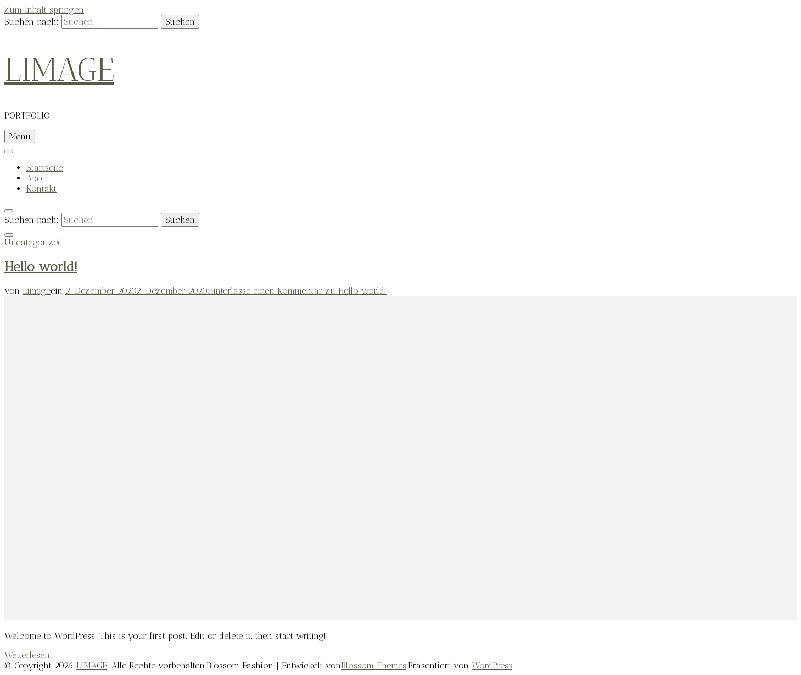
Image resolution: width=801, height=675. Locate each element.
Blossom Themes (373, 665)
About (38, 178)
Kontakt (41, 188)
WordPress (492, 665)
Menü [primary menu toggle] (20, 136)
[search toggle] (8, 210)
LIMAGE (59, 69)
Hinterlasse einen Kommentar (297, 290)
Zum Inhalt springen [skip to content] (44, 9)
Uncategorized (33, 242)
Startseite (44, 167)
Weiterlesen (27, 655)
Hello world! (40, 266)
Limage (37, 290)
